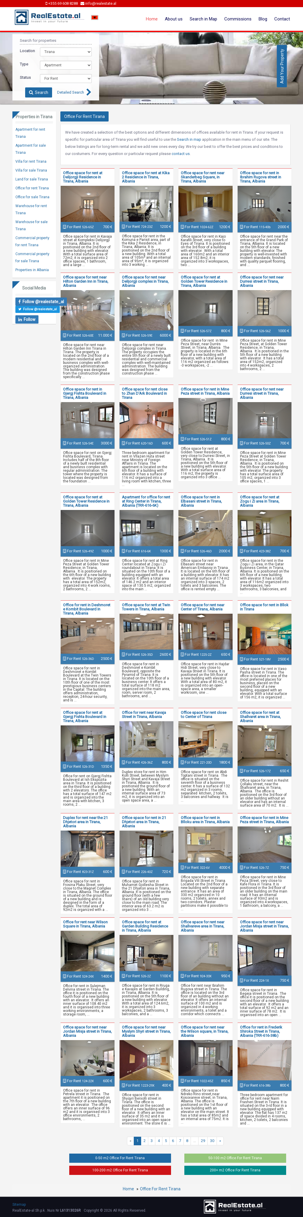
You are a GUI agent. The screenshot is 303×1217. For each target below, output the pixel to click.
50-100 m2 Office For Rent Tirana (235, 1158)
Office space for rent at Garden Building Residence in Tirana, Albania (145, 926)
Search (38, 92)
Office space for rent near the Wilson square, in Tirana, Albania (204, 1031)
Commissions (238, 19)
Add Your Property (282, 66)
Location (25, 51)
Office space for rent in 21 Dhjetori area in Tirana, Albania (144, 821)
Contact (282, 19)
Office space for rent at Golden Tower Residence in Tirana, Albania (204, 281)
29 (203, 1140)
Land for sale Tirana (31, 179)
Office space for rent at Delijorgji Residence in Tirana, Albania (82, 177)
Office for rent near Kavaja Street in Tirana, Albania (144, 714)
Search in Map (203, 19)
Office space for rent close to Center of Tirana (203, 714)
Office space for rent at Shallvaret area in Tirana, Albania (260, 716)
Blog (263, 19)
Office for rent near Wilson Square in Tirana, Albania (85, 924)
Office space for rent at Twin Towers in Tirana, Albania (146, 607)
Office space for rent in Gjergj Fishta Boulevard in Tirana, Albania (84, 393)
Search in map (189, 139)
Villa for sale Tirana (31, 170)
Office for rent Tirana (32, 188)
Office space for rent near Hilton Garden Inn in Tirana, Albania (85, 281)
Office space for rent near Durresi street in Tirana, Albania (261, 281)
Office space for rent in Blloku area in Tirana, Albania (205, 819)
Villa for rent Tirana (30, 161)
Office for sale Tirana (32, 197)
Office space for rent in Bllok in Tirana (264, 607)
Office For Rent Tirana (160, 1188)
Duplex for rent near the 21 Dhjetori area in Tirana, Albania (85, 821)
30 (212, 1140)
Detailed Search (70, 92)
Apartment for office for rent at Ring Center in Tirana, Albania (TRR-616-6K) (146, 501)
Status (25, 77)
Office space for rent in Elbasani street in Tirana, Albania (201, 501)
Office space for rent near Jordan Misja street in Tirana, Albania (264, 926)
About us (174, 19)
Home (152, 19)
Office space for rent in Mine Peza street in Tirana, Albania (205, 391)
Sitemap (19, 1204)
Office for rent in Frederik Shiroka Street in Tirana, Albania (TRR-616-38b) (261, 1031)
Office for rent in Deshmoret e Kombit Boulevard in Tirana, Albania (86, 609)
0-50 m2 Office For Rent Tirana (120, 1158)
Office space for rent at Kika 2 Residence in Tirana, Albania (146, 177)
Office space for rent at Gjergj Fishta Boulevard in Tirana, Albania (84, 716)
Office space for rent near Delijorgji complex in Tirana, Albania (145, 281)
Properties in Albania (32, 270)
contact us (181, 153)
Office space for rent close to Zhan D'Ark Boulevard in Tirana (144, 393)
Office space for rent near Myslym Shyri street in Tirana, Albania (146, 1031)
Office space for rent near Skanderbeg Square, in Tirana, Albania (202, 177)
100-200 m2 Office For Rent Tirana (120, 1170)
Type (24, 64)
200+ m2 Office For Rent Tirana (235, 1170)
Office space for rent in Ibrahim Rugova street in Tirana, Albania (260, 177)
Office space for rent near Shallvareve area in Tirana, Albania (202, 926)
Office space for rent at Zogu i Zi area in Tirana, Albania (259, 501)
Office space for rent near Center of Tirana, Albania (202, 607)
